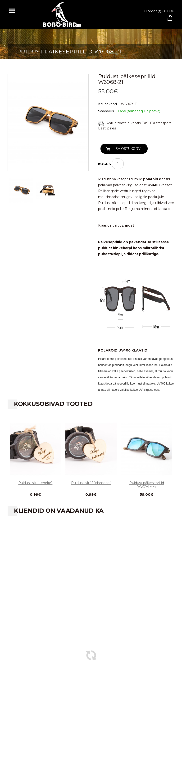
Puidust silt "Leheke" (35, 483)
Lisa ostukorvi (127, 149)
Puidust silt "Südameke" (91, 483)
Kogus (104, 164)
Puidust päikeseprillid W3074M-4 (146, 485)
